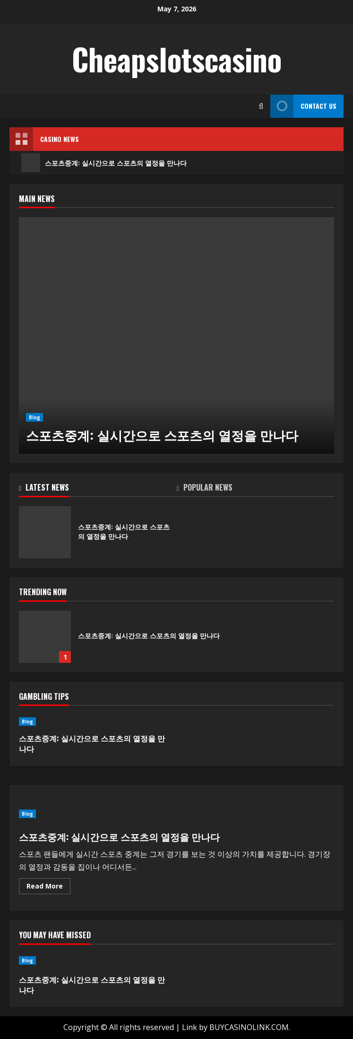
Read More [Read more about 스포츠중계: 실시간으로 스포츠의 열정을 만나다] (48, 887)
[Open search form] (261, 106)
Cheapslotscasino (177, 58)
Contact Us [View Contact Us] (303, 106)
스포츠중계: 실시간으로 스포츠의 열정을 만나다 (104, 162)
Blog (34, 417)
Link (189, 1027)
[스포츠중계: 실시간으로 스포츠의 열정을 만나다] (176, 335)
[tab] (98, 489)
